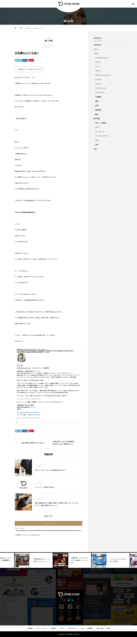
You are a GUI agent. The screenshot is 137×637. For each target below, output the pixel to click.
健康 (96, 101)
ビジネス (39, 483)
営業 (39, 466)
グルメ (96, 49)
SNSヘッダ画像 (100, 123)
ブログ (96, 53)
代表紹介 (53, 628)
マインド (98, 84)
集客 (96, 114)
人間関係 (98, 97)
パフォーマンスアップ (102, 75)
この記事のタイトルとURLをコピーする (29, 69)
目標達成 (98, 110)
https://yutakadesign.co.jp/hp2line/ (28, 412)
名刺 (96, 144)
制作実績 (97, 118)
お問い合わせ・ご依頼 (103, 628)
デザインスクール (41, 628)
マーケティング (49, 45)
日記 (95, 149)
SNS (82, 628)
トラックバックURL (19, 528)
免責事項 (90, 628)
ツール (97, 66)
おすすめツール (72, 628)
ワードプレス (99, 92)
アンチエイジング (101, 58)
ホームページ (99, 131)
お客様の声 (97, 45)
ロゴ (96, 140)
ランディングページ (102, 136)
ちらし (97, 127)
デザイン (39, 499)
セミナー (98, 62)
